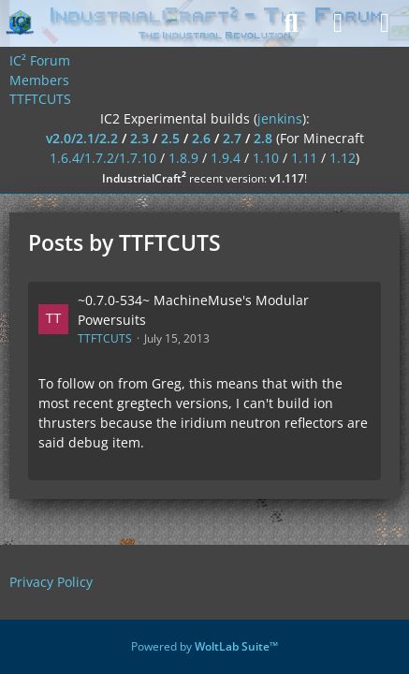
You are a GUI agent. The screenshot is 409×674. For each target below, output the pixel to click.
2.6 (201, 138)
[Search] (291, 23)
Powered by (204, 646)
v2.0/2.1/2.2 (82, 138)
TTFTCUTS (105, 338)
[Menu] (384, 23)
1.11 (304, 158)
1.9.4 (226, 158)
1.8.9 (183, 158)
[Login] (338, 23)
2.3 (139, 138)
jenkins (279, 118)
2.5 (170, 138)
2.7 (232, 138)
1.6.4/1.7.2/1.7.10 (103, 158)
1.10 (266, 158)
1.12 (342, 158)
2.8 (263, 138)
